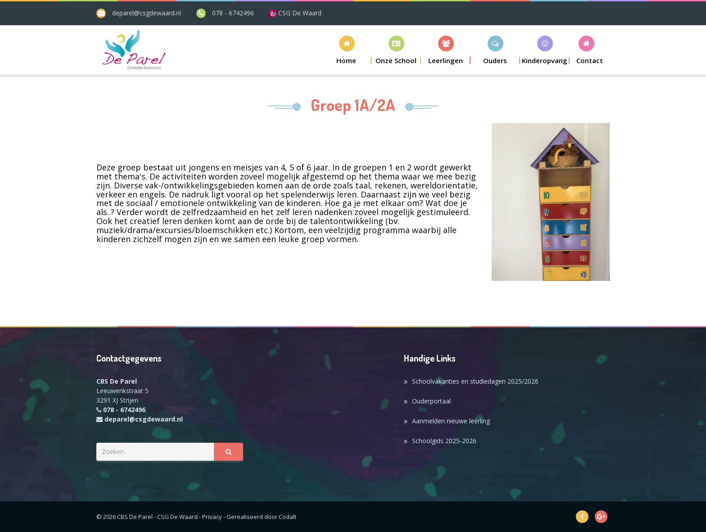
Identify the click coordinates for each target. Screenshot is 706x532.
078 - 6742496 (233, 13)
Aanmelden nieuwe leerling (451, 421)
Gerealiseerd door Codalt (261, 517)
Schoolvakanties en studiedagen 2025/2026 (475, 381)
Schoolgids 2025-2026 (444, 440)
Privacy (212, 517)
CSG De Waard (295, 13)
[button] (396, 49)
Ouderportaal (431, 401)
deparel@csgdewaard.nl (146, 13)
